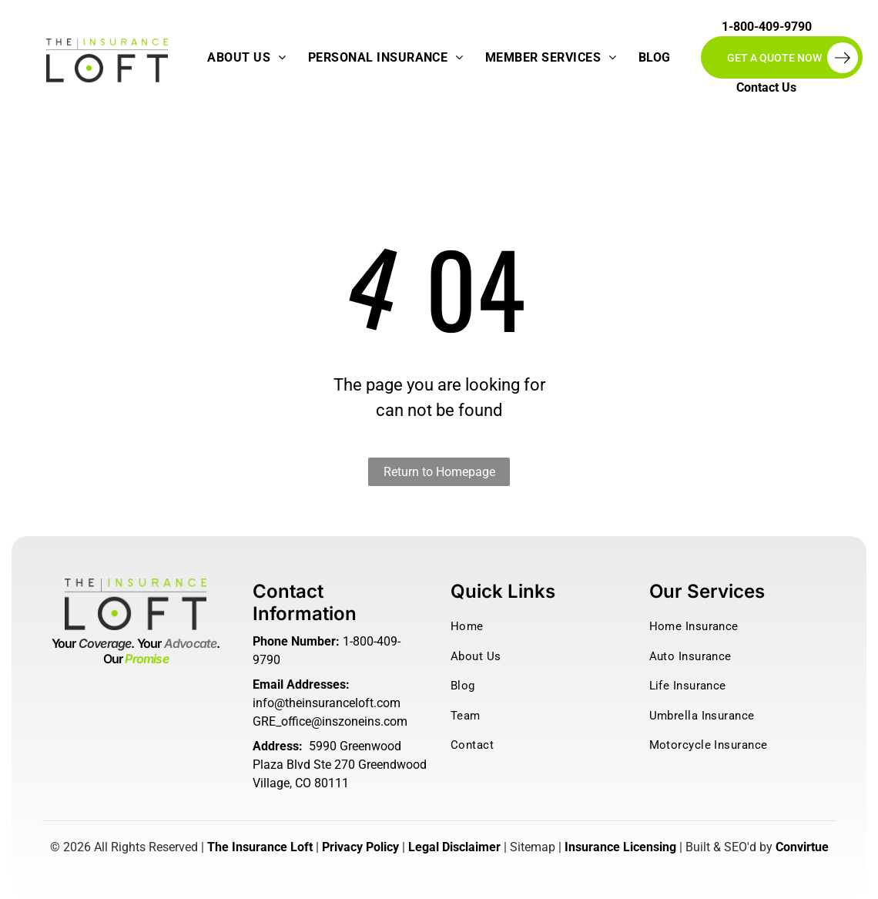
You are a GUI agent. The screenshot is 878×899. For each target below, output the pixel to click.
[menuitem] (246, 58)
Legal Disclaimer (454, 847)
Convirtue (802, 847)
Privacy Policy (360, 847)
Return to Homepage (439, 472)
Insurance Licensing (620, 847)
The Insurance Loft (260, 847)
